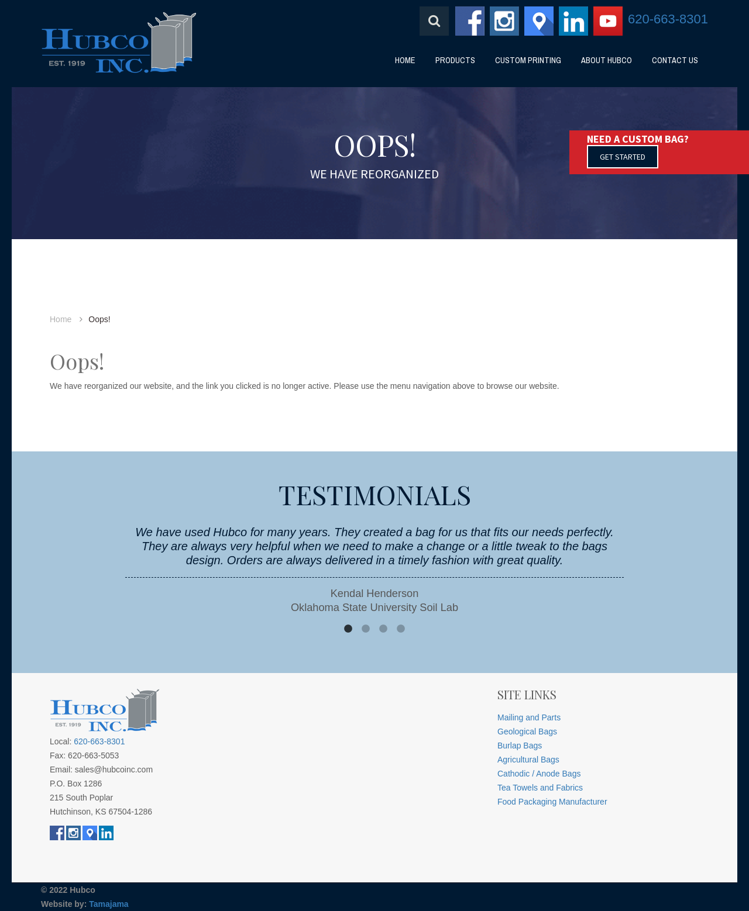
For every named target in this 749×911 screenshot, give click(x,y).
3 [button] (383, 629)
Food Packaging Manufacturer (552, 801)
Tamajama (108, 904)
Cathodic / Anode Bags (538, 773)
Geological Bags (527, 731)
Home (60, 319)
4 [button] (401, 629)
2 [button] (366, 629)
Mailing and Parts (529, 717)
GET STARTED (622, 156)
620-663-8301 (668, 19)
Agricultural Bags (528, 759)
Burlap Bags (519, 745)
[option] (374, 570)
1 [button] (348, 629)
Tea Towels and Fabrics (540, 787)
